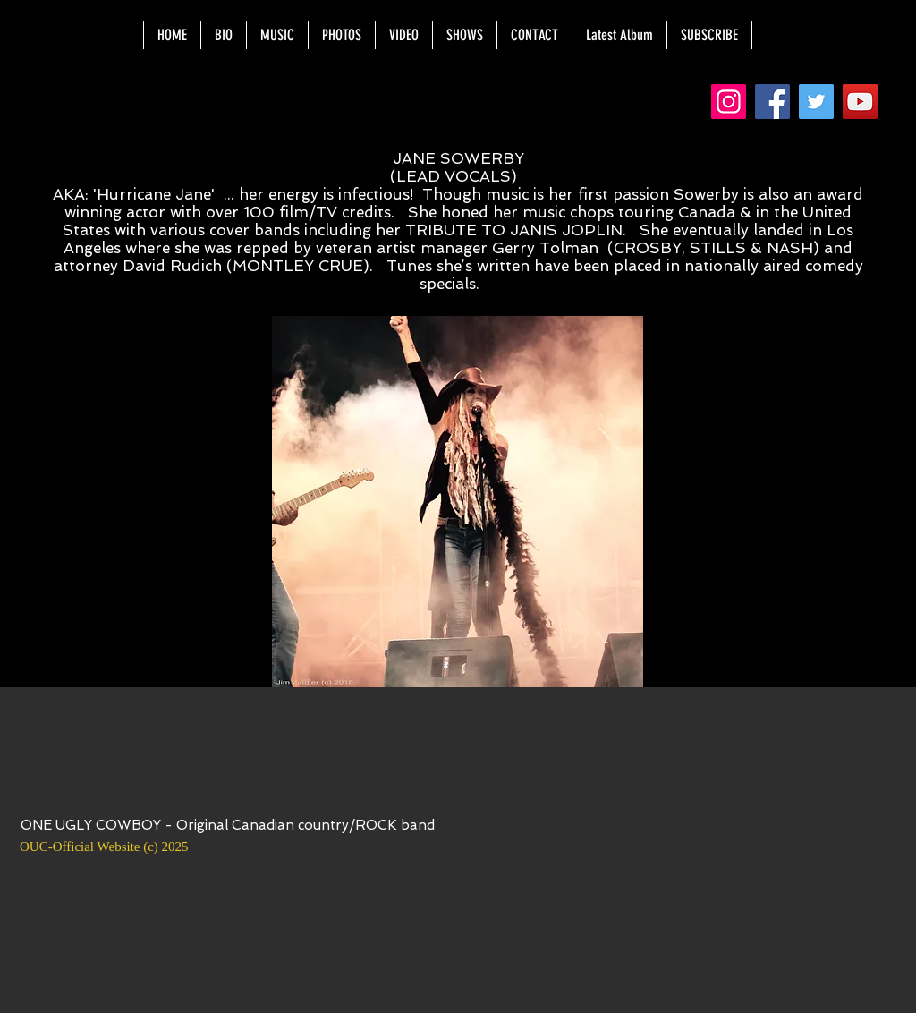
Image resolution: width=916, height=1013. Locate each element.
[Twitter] (816, 101)
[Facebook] (772, 101)
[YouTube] (860, 101)
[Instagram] (728, 101)
